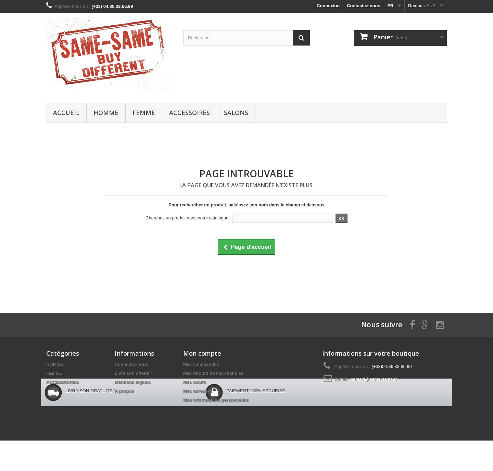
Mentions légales (133, 382)
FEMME (143, 113)
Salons (236, 113)
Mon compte (202, 353)
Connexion (328, 5)
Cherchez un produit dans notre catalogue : (188, 217)
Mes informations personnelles (216, 400)
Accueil (66, 113)
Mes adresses (197, 391)
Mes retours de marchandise (213, 373)
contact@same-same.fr (374, 379)
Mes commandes (201, 364)
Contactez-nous (363, 5)
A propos (124, 391)
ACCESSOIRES (189, 113)
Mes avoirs (194, 382)
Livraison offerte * (134, 373)
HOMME (105, 113)
